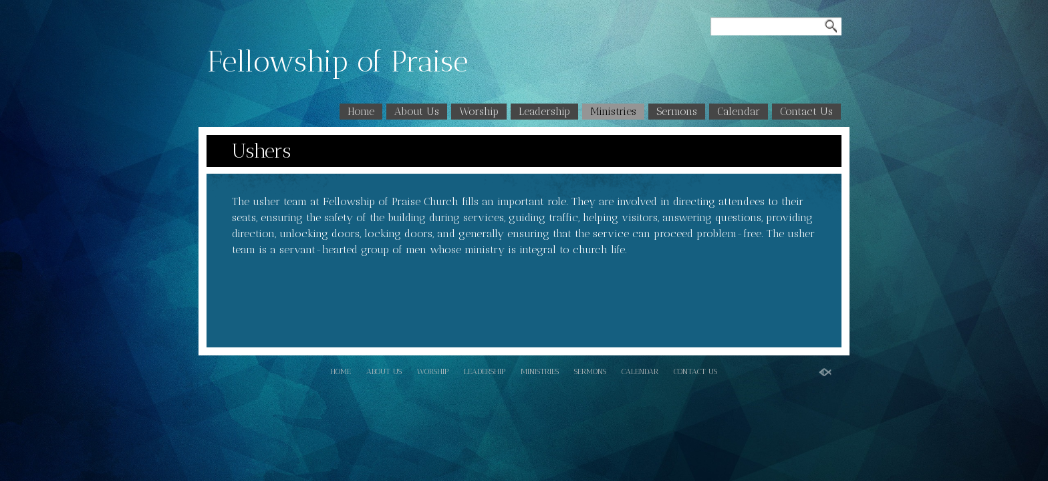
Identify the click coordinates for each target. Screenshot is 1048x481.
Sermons (676, 111)
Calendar (738, 111)
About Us (416, 111)
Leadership (544, 111)
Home (361, 111)
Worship (479, 111)
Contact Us (806, 111)
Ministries (613, 111)
